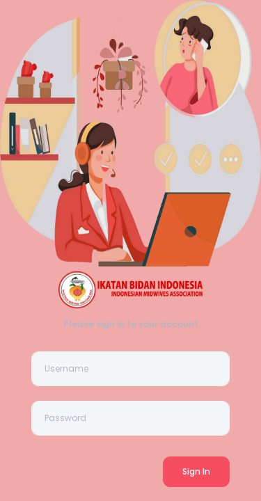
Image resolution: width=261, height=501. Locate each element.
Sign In (196, 471)
